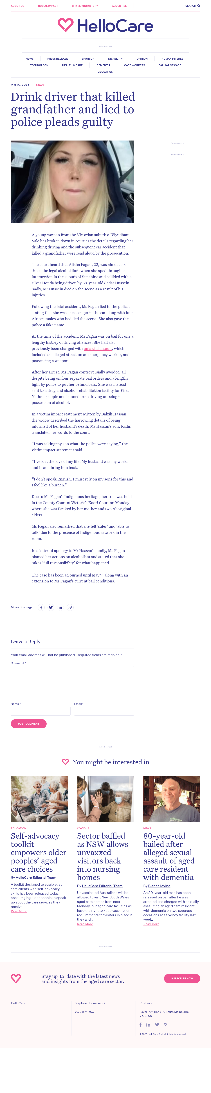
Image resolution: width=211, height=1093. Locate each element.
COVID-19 (83, 828)
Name (16, 703)
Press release (57, 58)
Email (79, 703)
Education (105, 72)
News (29, 58)
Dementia (103, 65)
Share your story (85, 6)
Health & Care (72, 65)
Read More (19, 911)
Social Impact (48, 6)
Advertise (119, 6)
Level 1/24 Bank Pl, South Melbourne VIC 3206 (164, 1014)
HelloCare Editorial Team (36, 877)
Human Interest (173, 58)
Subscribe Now (182, 978)
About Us (17, 6)
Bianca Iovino (159, 886)
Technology (39, 65)
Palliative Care (170, 65)
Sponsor (88, 58)
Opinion (142, 58)
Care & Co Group (86, 1012)
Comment (18, 663)
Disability (115, 58)
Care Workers (134, 65)
